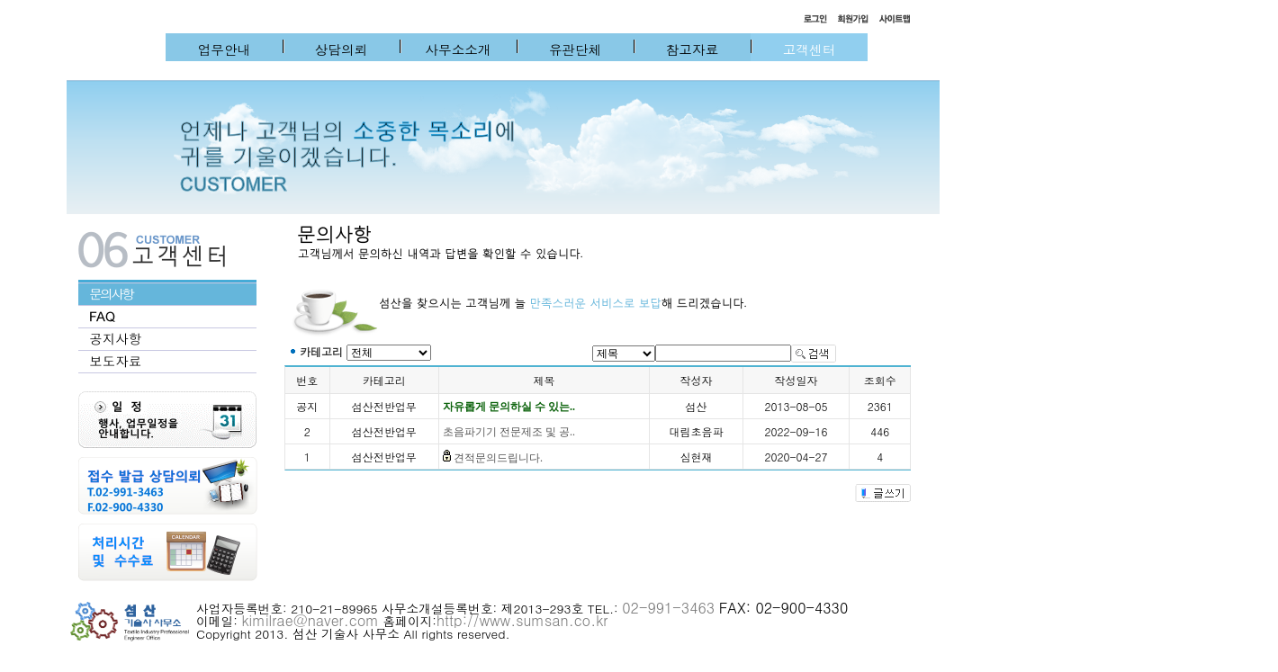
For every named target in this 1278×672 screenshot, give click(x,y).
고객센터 (809, 49)
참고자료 (692, 49)
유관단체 (575, 49)
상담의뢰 (341, 49)
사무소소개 (457, 49)
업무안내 (224, 49)
